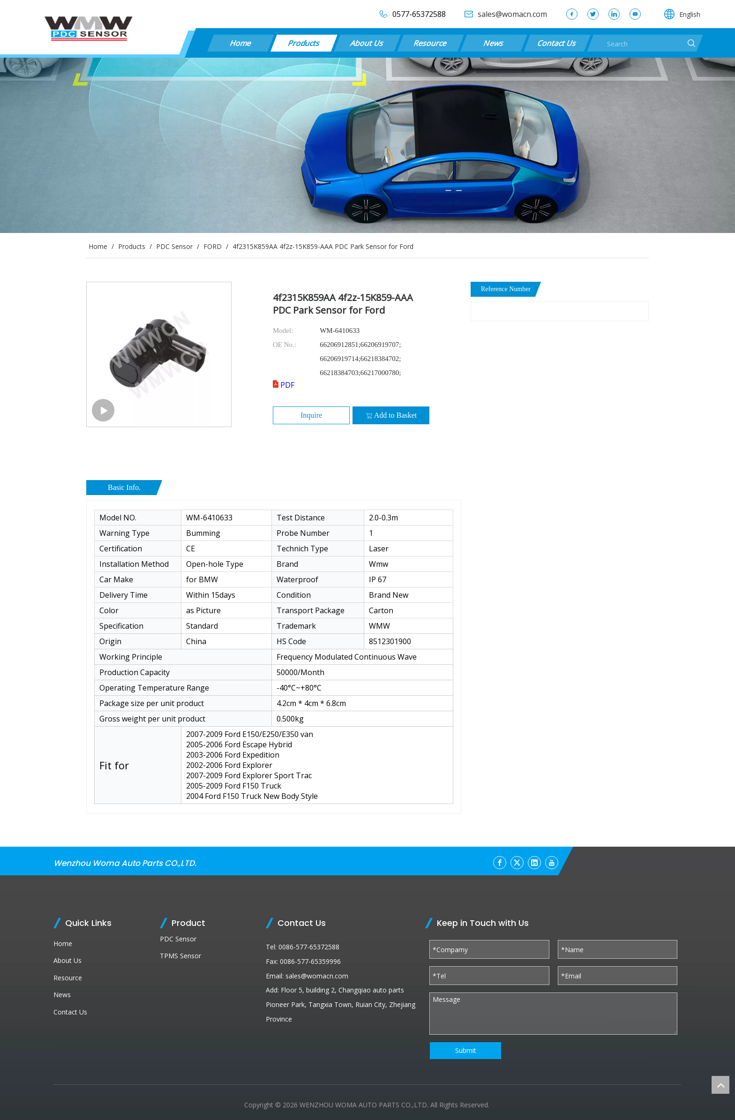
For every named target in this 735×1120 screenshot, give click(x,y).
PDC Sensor (178, 938)
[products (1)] (367, 145)
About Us (367, 43)
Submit (465, 1050)
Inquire (311, 415)
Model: (283, 330)
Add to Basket (391, 415)
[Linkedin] (534, 862)
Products (304, 43)
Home (240, 43)
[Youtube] (551, 862)
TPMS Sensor (180, 955)
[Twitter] (517, 862)
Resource (430, 43)
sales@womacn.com (316, 975)
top (720, 1085)
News (493, 43)
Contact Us (557, 43)
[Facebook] (499, 862)
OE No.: (284, 344)
